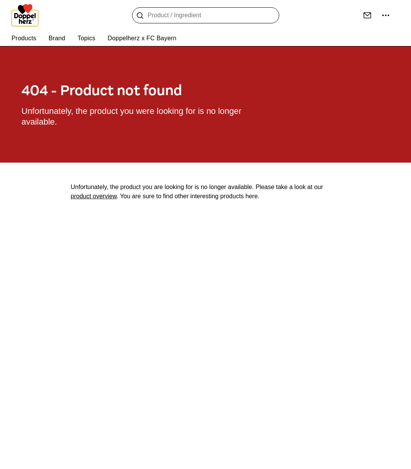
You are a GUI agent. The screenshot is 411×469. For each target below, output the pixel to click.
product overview (94, 196)
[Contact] (367, 15)
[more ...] (386, 15)
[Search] (140, 16)
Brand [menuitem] (57, 38)
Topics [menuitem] (86, 38)
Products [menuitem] (23, 38)
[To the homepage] (25, 15)
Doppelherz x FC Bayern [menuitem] (142, 38)
